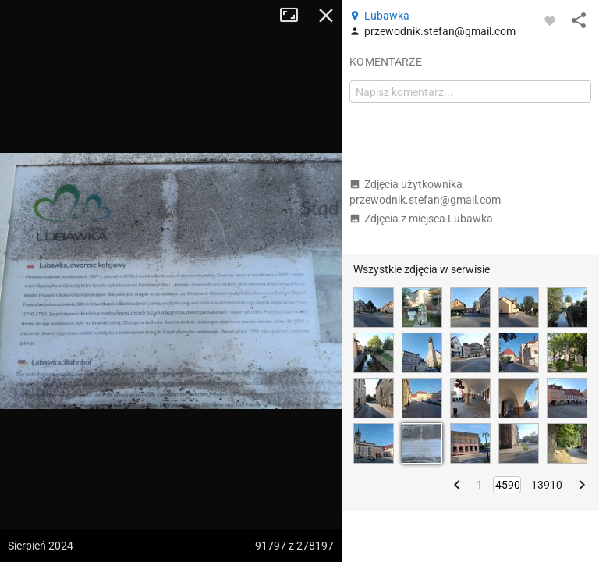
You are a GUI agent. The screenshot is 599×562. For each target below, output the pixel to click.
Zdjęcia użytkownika (425, 192)
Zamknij (326, 15)
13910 (546, 484)
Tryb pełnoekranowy (294, 15)
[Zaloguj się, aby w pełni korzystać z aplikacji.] (549, 20)
